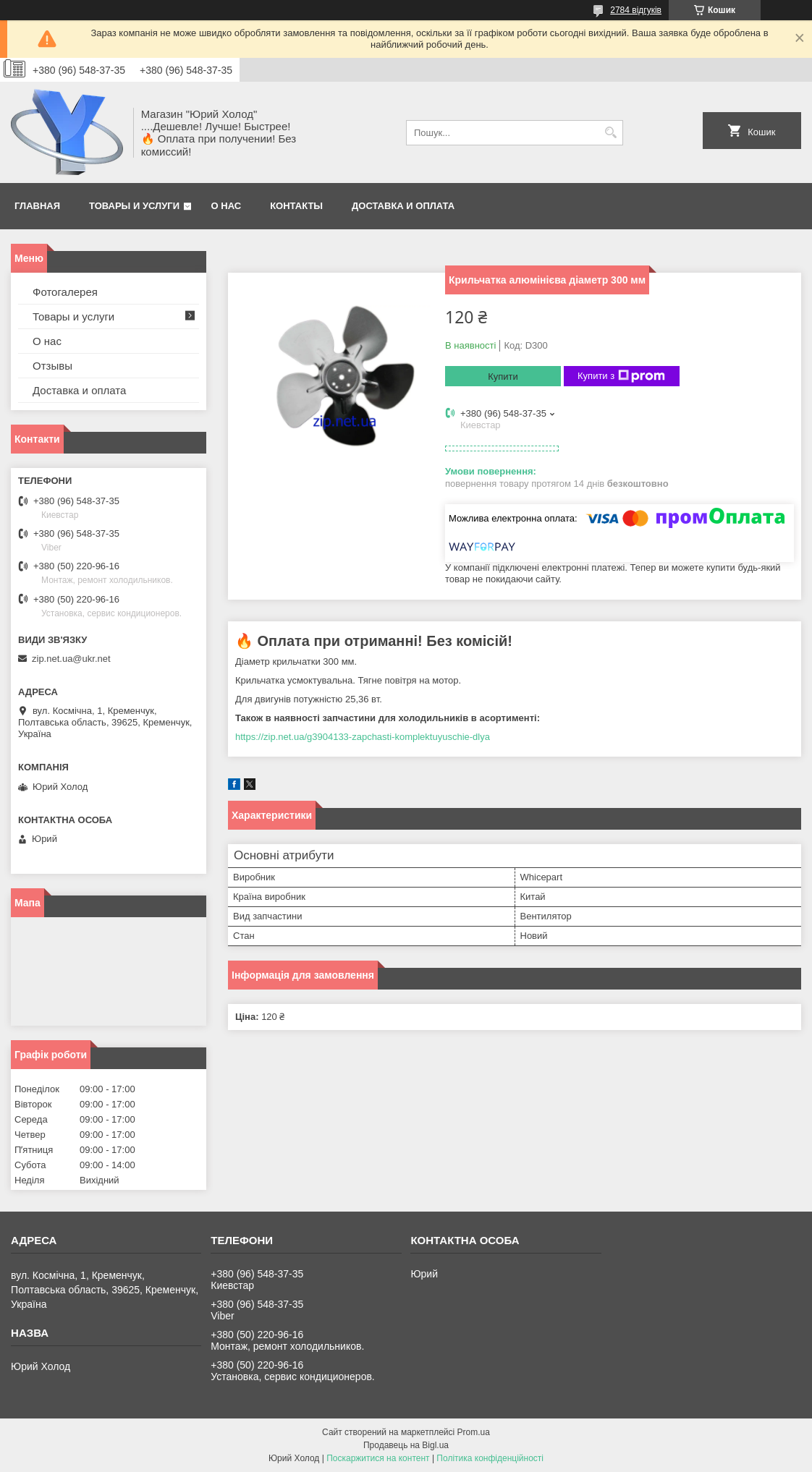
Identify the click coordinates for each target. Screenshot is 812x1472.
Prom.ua (473, 1432)
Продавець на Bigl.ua (406, 1445)
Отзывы (52, 366)
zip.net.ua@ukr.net (71, 658)
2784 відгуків (635, 10)
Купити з (621, 376)
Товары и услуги (134, 205)
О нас (226, 205)
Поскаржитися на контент (377, 1458)
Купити (503, 376)
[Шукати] (610, 132)
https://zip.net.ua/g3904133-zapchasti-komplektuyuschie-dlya (362, 736)
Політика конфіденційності (490, 1458)
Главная (37, 205)
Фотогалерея (65, 292)
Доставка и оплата (403, 205)
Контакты (296, 205)
